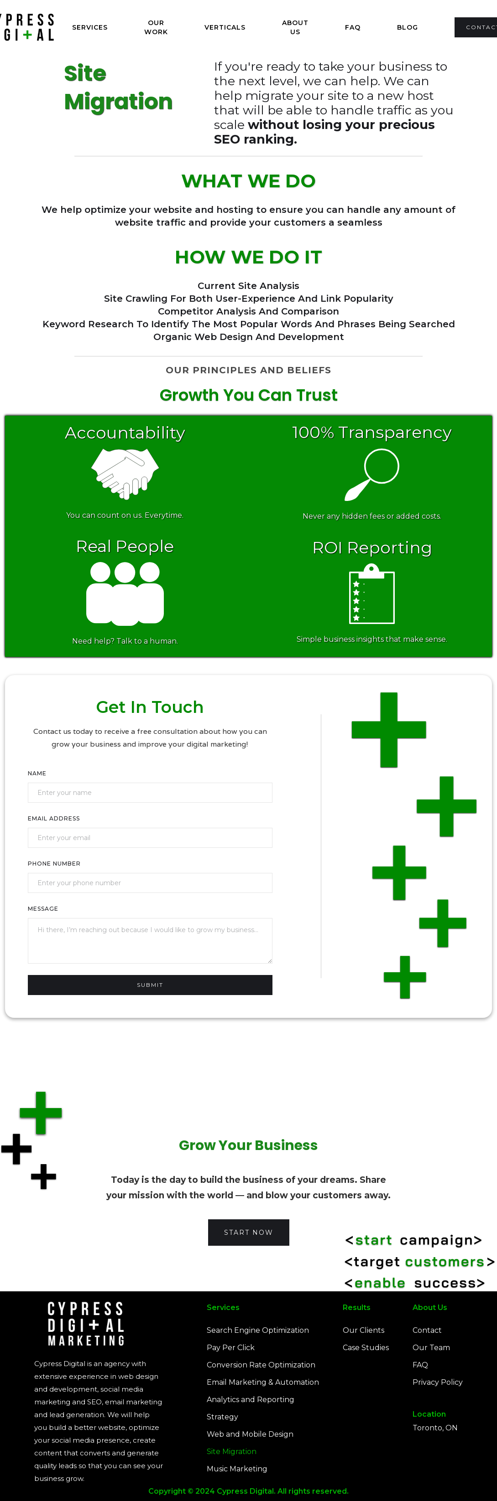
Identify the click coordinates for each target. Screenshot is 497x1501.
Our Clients (363, 1330)
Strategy (222, 1417)
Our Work (156, 27)
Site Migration (231, 1451)
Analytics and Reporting (250, 1399)
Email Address (54, 818)
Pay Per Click (231, 1347)
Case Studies (366, 1347)
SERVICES (90, 27)
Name (37, 773)
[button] (90, 27)
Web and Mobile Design (250, 1434)
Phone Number (54, 863)
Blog (407, 27)
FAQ (353, 27)
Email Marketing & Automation (263, 1382)
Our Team (431, 1347)
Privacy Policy (438, 1382)
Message (43, 908)
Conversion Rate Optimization (261, 1365)
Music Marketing (237, 1469)
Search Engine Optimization (258, 1330)
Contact (427, 1330)
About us (295, 27)
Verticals (225, 27)
